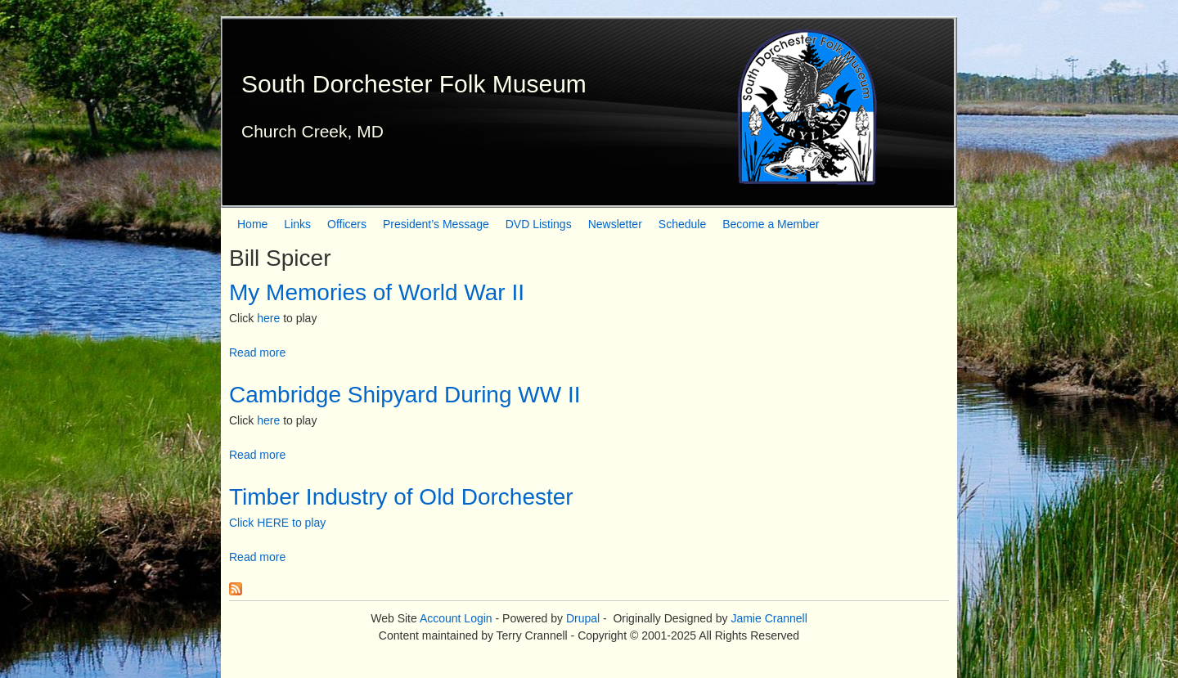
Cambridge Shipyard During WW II (404, 394)
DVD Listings (539, 224)
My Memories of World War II (376, 292)
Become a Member (770, 224)
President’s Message (436, 224)
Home (252, 224)
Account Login (456, 618)
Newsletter (615, 224)
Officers (346, 224)
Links (297, 224)
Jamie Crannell (769, 618)
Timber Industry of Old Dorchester (401, 497)
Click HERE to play (277, 522)
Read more (257, 352)
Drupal (583, 618)
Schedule (682, 224)
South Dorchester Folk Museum (414, 83)
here (268, 318)
